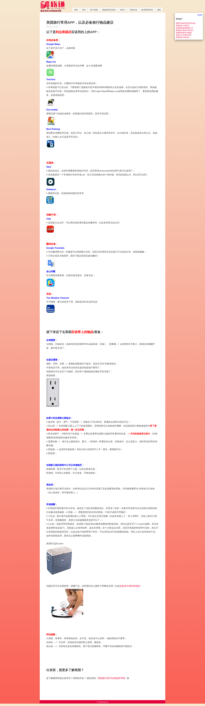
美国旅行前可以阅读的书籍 (111, 678)
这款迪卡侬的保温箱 (130, 586)
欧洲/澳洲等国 (147, 10)
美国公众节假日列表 (183, 35)
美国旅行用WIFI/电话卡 (185, 30)
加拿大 (122, 10)
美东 (84, 10)
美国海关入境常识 (182, 26)
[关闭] (200, 15)
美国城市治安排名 (182, 37)
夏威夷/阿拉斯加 (109, 10)
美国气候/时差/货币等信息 (185, 23)
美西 (76, 10)
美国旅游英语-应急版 (184, 33)
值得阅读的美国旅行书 (184, 28)
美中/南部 (94, 10)
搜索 (159, 10)
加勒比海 (133, 10)
